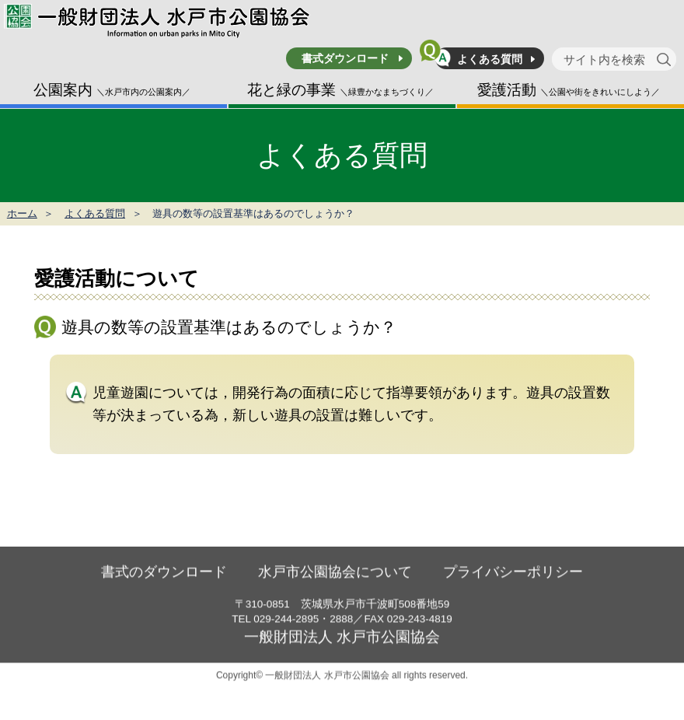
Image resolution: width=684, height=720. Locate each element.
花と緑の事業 (340, 90)
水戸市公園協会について (335, 591)
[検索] (666, 59)
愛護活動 (568, 90)
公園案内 (111, 90)
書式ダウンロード (345, 58)
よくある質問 (489, 59)
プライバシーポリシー (513, 591)
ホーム (22, 213)
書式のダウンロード (164, 591)
